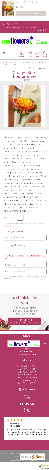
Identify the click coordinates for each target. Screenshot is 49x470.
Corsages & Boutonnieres (27, 62)
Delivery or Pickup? (13, 231)
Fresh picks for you (24, 305)
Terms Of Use (17, 457)
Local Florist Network (19, 460)
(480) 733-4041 (12, 24)
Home (5, 62)
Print (32, 68)
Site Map (34, 460)
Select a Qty (9, 217)
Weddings (12, 62)
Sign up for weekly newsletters (24, 321)
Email (42, 68)
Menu (4, 57)
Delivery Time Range (16, 245)
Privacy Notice (31, 457)
